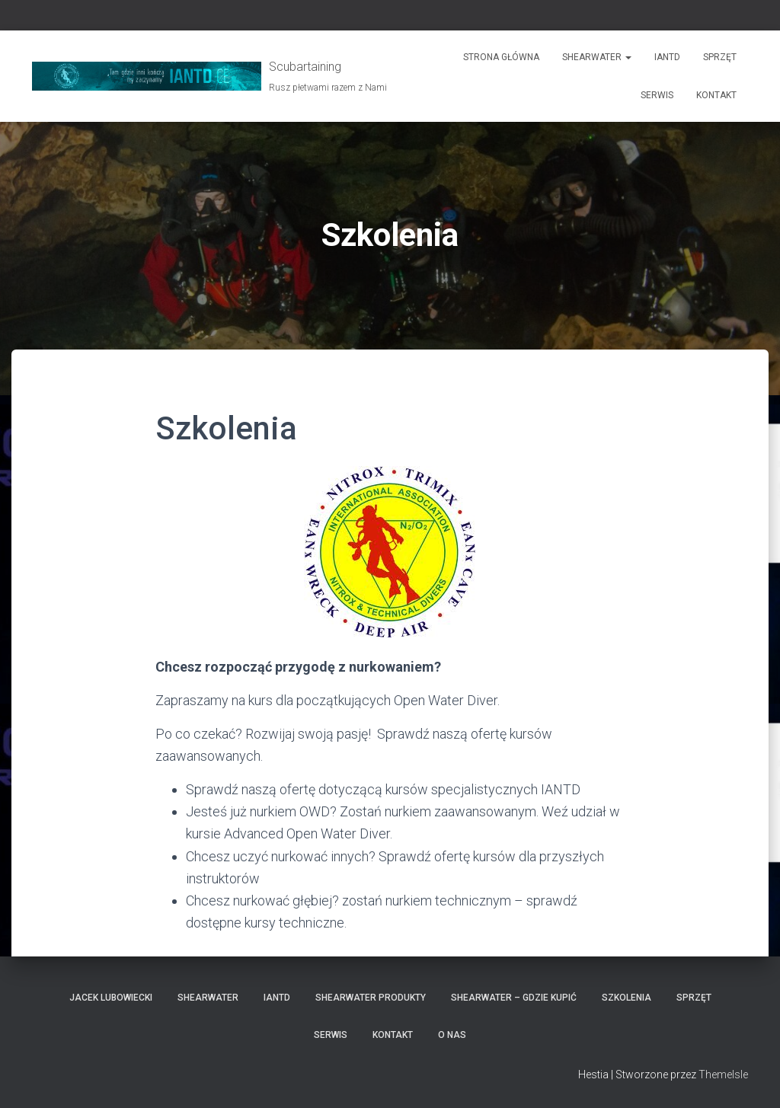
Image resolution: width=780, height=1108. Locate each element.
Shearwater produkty (370, 997)
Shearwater (596, 57)
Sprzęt (720, 57)
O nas (452, 1035)
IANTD (667, 57)
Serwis (657, 95)
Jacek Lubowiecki (110, 997)
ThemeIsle (723, 1074)
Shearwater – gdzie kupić (514, 997)
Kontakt (716, 95)
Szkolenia (626, 997)
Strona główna (501, 57)
